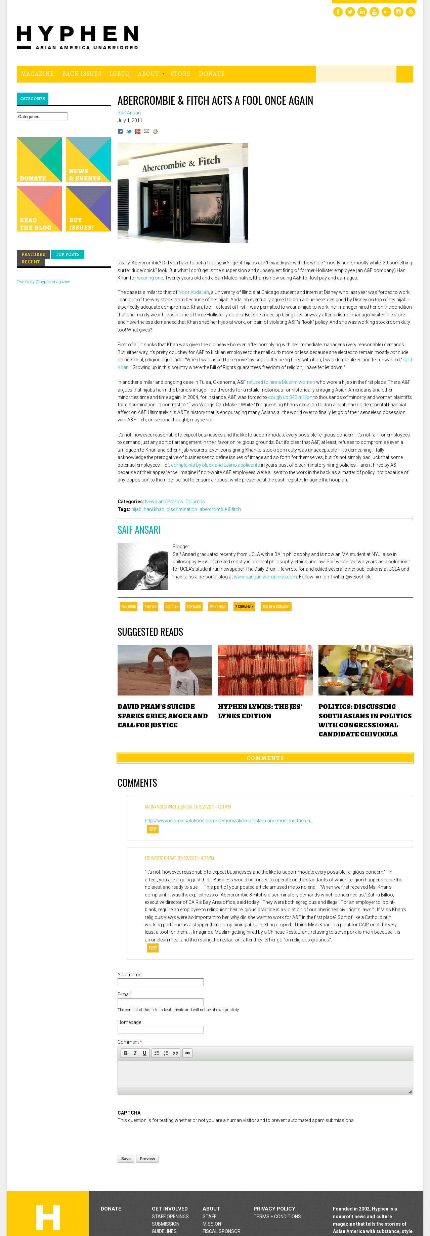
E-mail (124, 994)
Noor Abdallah (193, 292)
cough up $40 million (290, 397)
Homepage (129, 1022)
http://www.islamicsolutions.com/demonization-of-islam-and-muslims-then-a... (229, 820)
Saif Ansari (139, 529)
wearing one (150, 277)
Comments (265, 758)
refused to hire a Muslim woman (281, 382)
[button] (125, 1053)
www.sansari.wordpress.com (265, 576)
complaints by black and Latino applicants (215, 465)
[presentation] (169, 1137)
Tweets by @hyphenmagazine (43, 281)
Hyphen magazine (65, 304)
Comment (130, 1042)
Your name (129, 974)
